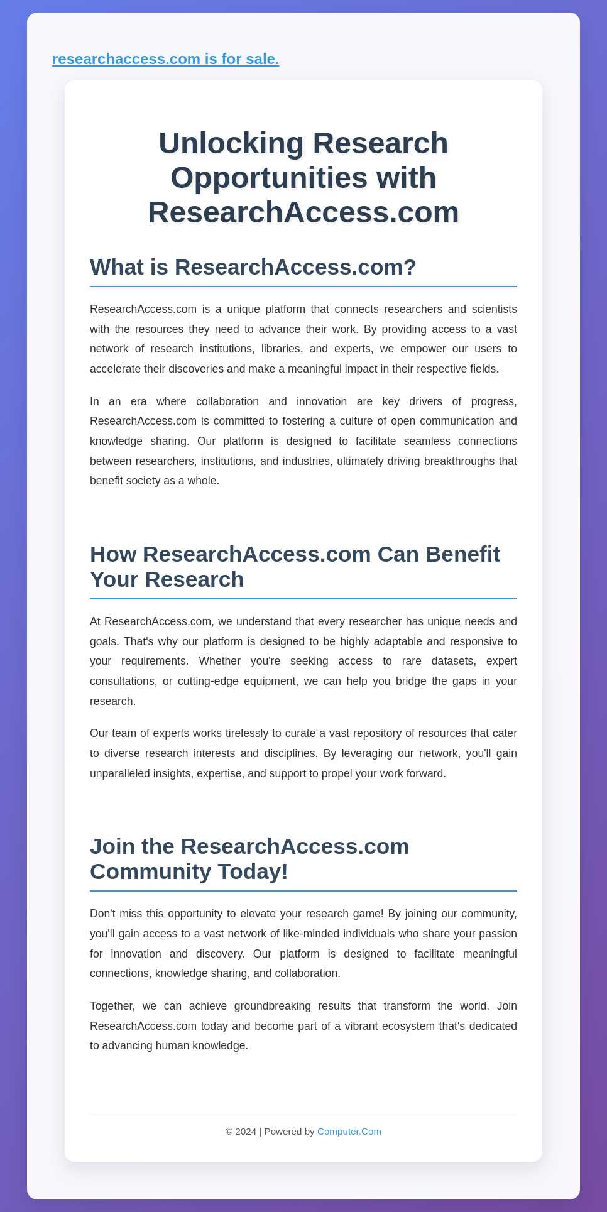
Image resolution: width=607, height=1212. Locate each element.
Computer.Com (349, 1131)
